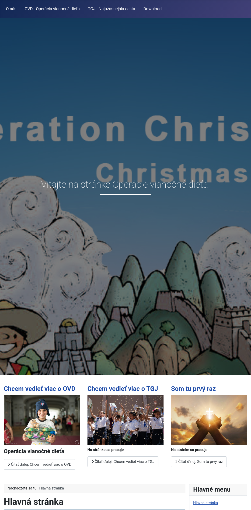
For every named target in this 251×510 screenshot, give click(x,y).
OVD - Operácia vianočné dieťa (52, 9)
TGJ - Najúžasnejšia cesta (111, 9)
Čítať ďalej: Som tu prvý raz (199, 461)
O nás (11, 9)
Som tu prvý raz (193, 389)
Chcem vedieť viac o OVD (39, 389)
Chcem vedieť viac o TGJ (122, 389)
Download (152, 9)
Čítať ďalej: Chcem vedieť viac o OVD (39, 464)
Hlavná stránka (205, 503)
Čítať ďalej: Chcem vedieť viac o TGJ (122, 461)
